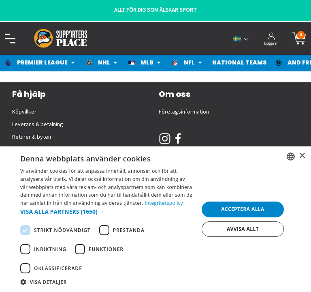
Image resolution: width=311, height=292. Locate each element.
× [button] (302, 156)
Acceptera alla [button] (242, 209)
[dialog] (155, 219)
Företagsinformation (184, 112)
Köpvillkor (24, 112)
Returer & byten (31, 137)
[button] (107, 211)
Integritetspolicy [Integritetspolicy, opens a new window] (164, 203)
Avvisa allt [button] (243, 228)
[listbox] (291, 156)
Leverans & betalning (37, 124)
